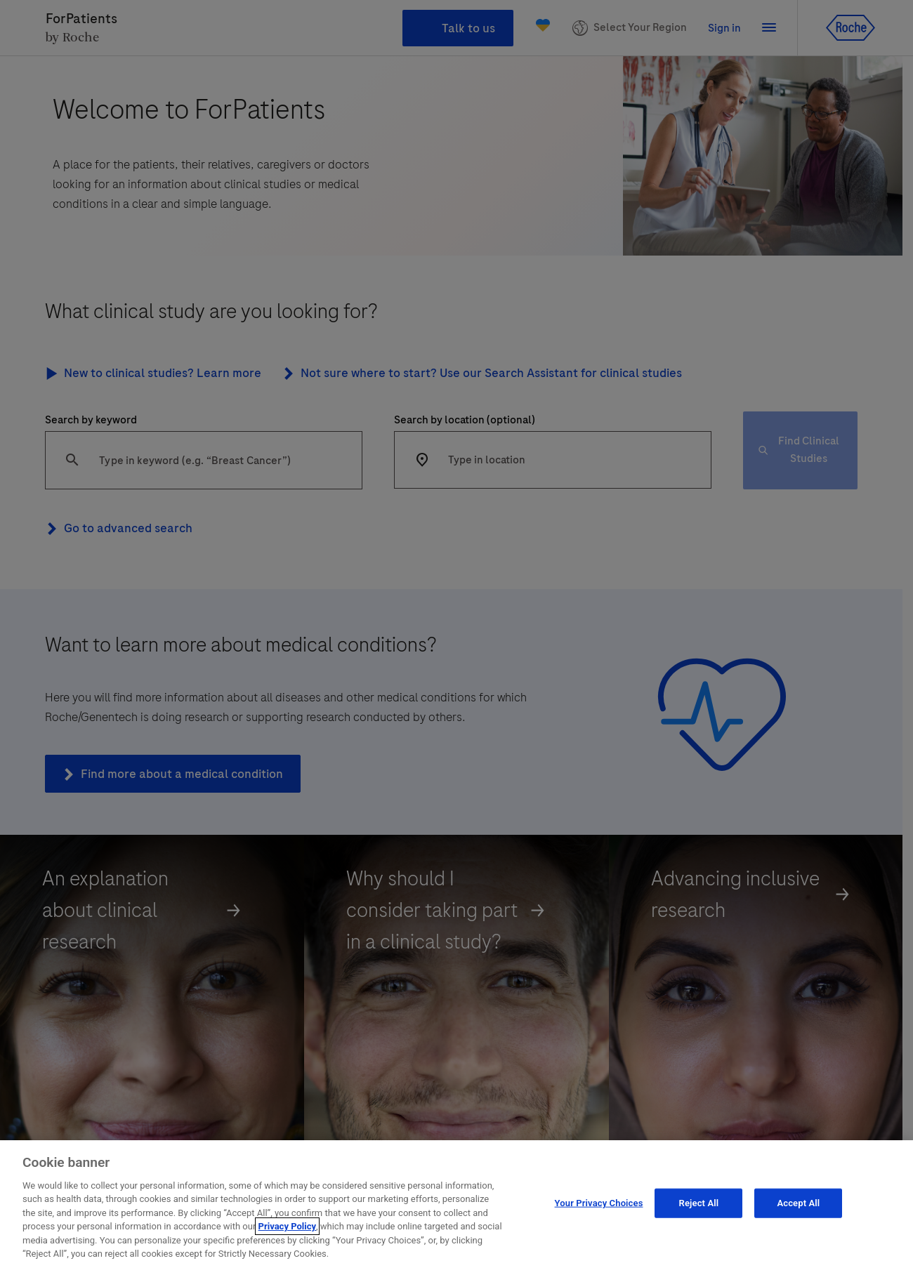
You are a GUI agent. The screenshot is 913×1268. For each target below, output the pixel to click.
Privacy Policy (287, 1247)
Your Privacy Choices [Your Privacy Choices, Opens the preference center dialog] (599, 1223)
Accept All (798, 1223)
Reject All (699, 1223)
